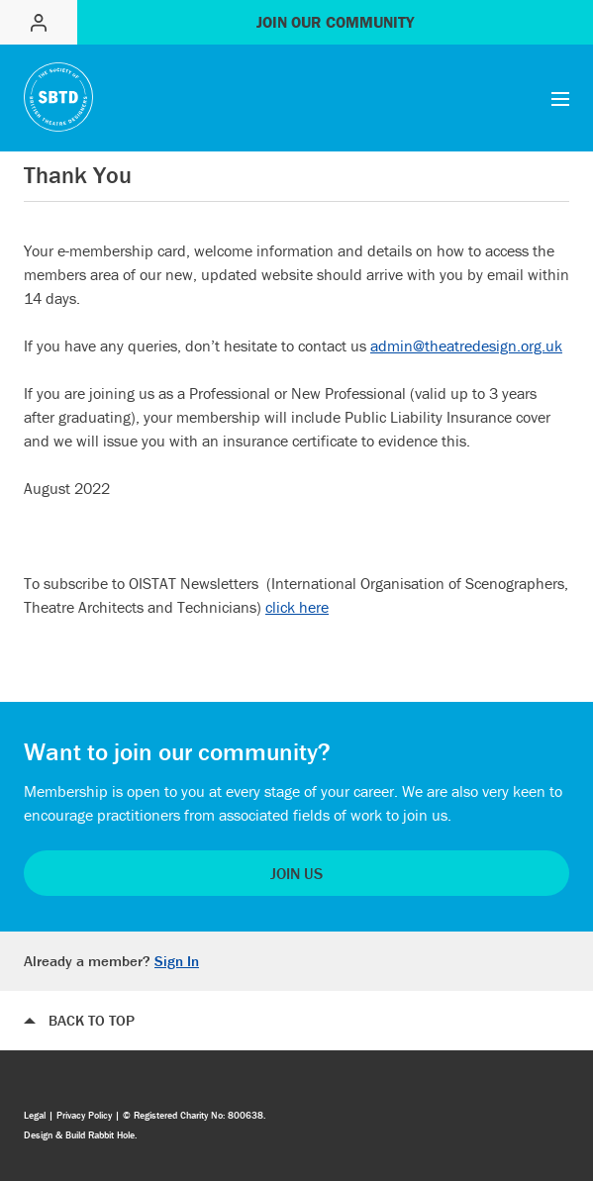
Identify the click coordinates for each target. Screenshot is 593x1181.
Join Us (296, 873)
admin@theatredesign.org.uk (466, 345)
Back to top (92, 1020)
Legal (35, 1115)
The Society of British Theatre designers (58, 97)
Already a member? (111, 960)
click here (297, 607)
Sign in (38, 22)
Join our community (335, 22)
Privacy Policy (84, 1115)
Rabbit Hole (111, 1135)
